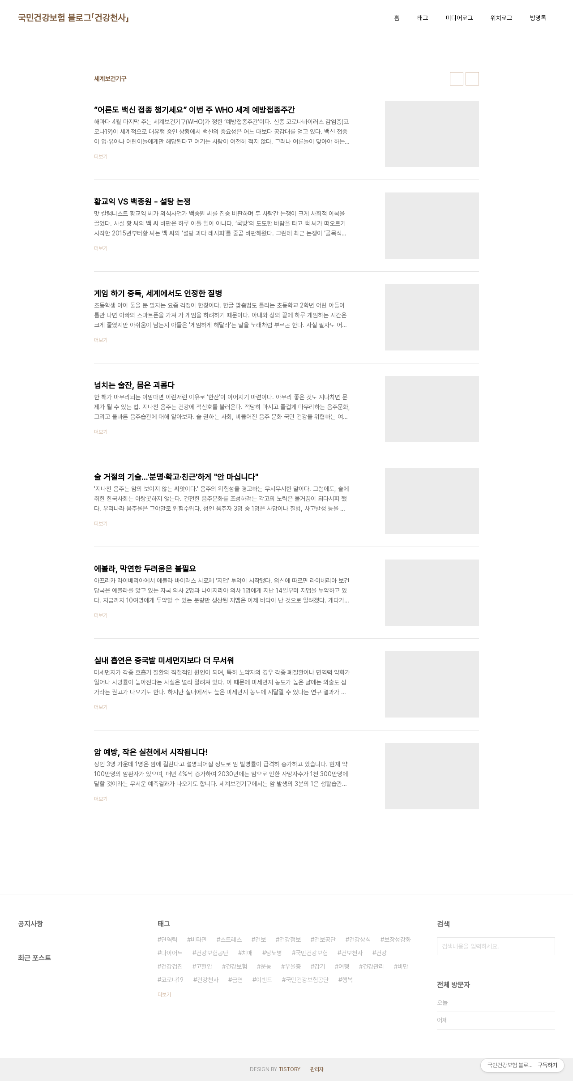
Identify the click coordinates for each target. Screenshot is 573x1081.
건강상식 (360, 939)
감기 (319, 966)
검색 (546, 946)
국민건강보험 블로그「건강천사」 (73, 18)
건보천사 (352, 953)
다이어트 (172, 953)
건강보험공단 (212, 953)
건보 (260, 939)
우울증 (293, 966)
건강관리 (373, 966)
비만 (403, 966)
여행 (343, 966)
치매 (247, 953)
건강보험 (236, 966)
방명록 (538, 17)
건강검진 (172, 966)
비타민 (199, 939)
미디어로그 (459, 17)
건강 (381, 953)
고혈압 (204, 966)
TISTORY (289, 1069)
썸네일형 (456, 78)
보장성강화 (397, 939)
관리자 (317, 1069)
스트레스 (231, 939)
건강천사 (207, 979)
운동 (266, 966)
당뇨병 (274, 953)
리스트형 (472, 78)
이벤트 (264, 979)
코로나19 (172, 979)
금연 (237, 979)
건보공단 (325, 939)
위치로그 (501, 17)
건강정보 (290, 939)
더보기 (164, 994)
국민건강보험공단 (307, 979)
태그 (422, 17)
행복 (347, 979)
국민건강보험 (311, 953)
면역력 (169, 939)
